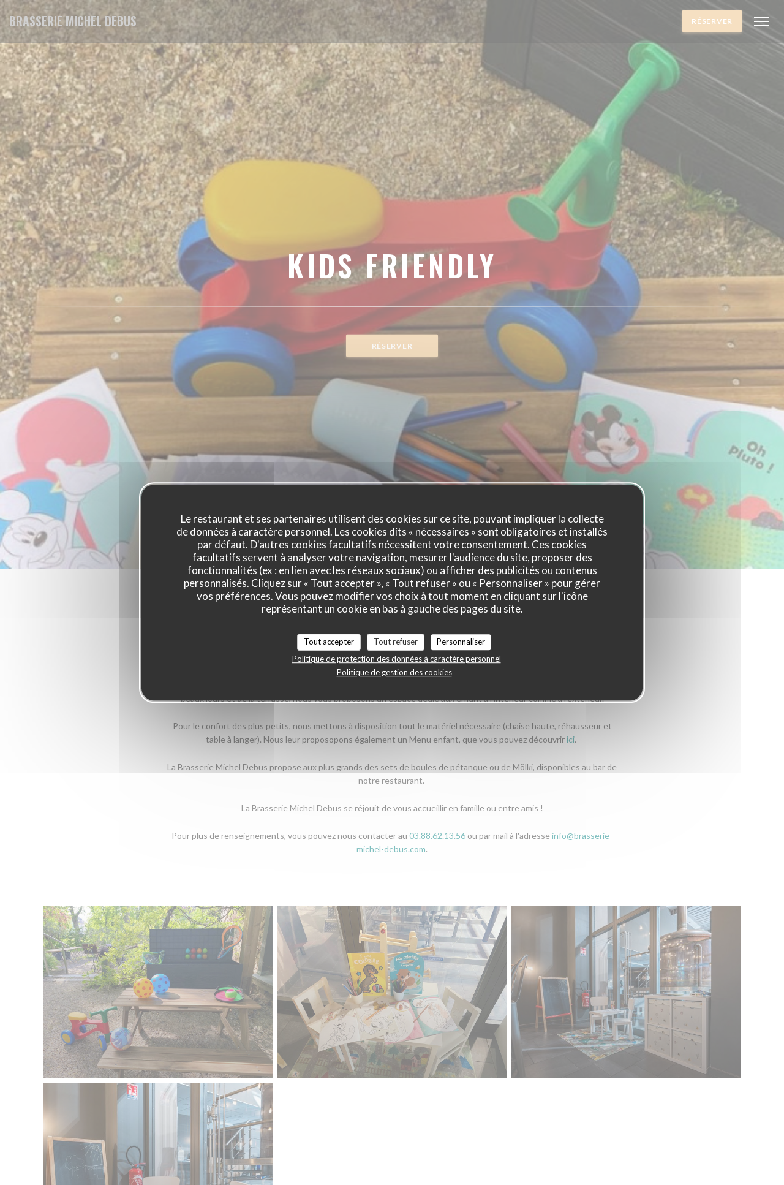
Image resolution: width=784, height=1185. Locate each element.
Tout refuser (396, 641)
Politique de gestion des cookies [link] (394, 672)
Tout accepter (329, 641)
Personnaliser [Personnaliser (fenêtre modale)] (461, 641)
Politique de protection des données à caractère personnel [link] (396, 659)
